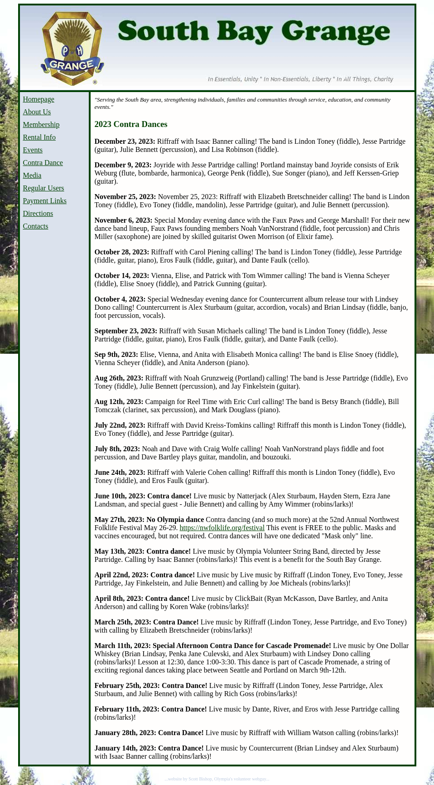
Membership (41, 124)
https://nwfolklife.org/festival (222, 527)
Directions (38, 213)
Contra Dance (43, 162)
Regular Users (43, 188)
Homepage (38, 99)
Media (32, 175)
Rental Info (39, 137)
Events (33, 150)
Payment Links (45, 201)
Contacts (35, 226)
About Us (37, 112)
